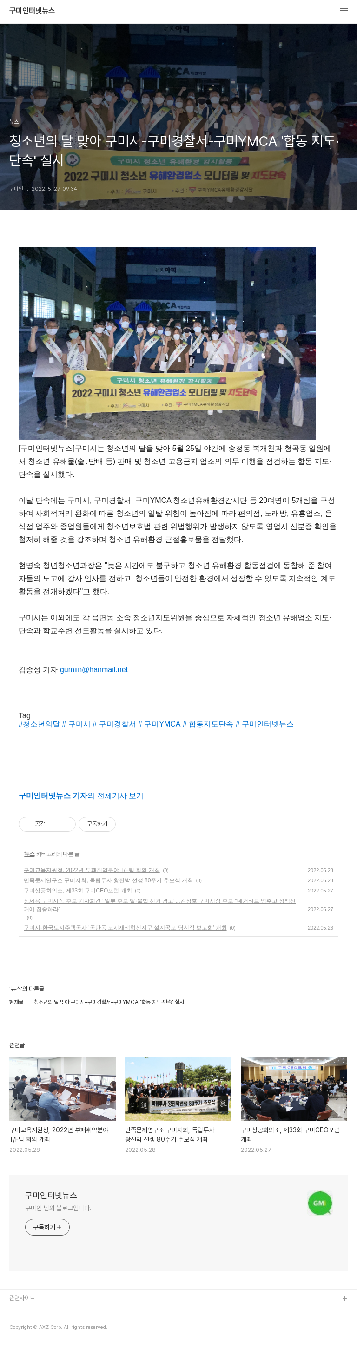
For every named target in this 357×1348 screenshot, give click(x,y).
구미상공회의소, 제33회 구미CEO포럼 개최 (78, 890)
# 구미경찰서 (114, 724)
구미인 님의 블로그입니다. (58, 1208)
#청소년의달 (39, 724)
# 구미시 (76, 724)
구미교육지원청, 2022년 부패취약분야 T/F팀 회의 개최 (92, 870)
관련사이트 (22, 1298)
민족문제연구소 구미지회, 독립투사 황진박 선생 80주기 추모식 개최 (108, 880)
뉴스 (29, 854)
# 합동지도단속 (208, 724)
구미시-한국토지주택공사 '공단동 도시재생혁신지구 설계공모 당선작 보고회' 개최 (125, 928)
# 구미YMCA (159, 724)
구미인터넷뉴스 (32, 11)
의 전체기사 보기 (81, 796)
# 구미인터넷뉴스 (265, 724)
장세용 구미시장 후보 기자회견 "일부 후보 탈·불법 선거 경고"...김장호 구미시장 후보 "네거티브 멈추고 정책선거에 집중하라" (160, 905)
